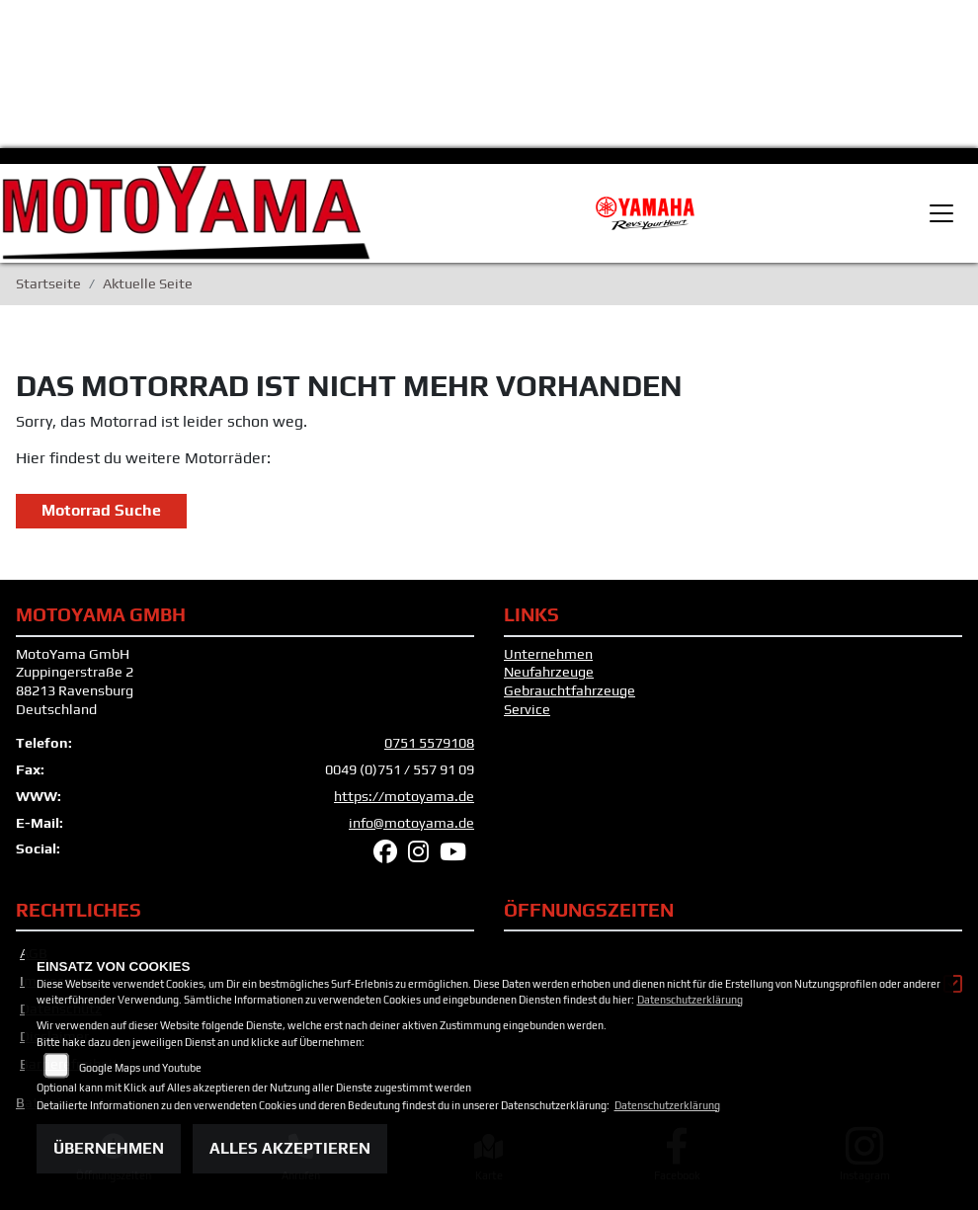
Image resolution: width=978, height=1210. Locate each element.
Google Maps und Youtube (140, 1068)
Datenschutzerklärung (690, 1000)
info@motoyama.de (411, 823)
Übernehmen (108, 1148)
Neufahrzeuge (549, 672)
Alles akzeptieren (289, 1148)
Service (527, 709)
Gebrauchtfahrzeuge (569, 690)
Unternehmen (548, 654)
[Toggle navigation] (941, 213)
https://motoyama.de (404, 796)
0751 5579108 (429, 743)
